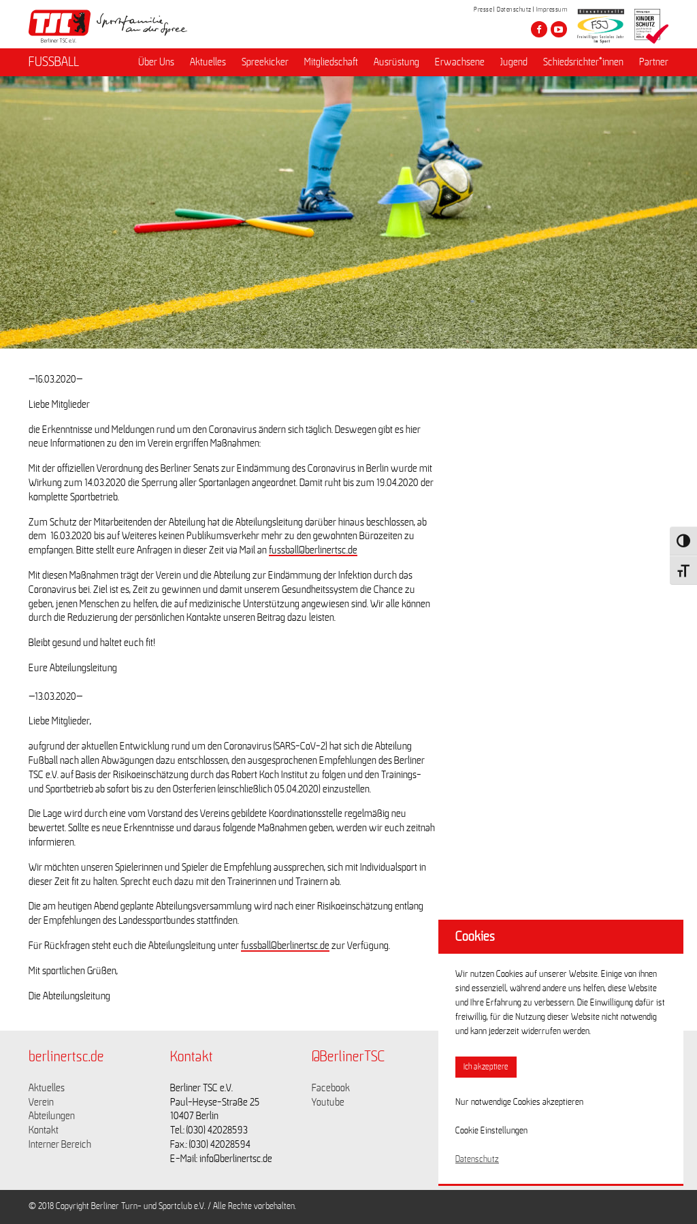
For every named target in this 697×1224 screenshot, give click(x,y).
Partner (653, 62)
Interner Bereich (60, 1144)
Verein (41, 1102)
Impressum (552, 9)
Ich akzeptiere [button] (486, 1067)
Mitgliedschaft (331, 62)
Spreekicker (265, 62)
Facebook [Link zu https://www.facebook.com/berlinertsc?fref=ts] (331, 1087)
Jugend (514, 62)
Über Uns (156, 62)
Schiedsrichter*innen (583, 62)
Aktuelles (208, 62)
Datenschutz (514, 9)
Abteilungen (52, 1115)
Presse (483, 9)
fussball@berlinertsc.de (313, 550)
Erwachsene (460, 62)
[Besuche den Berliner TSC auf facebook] (539, 29)
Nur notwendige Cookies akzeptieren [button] (519, 1102)
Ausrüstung (396, 62)
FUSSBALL (54, 62)
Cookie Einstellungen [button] (491, 1131)
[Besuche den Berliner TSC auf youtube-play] (559, 29)
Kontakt (44, 1130)
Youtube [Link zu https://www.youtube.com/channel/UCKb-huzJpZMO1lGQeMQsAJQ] (328, 1102)
